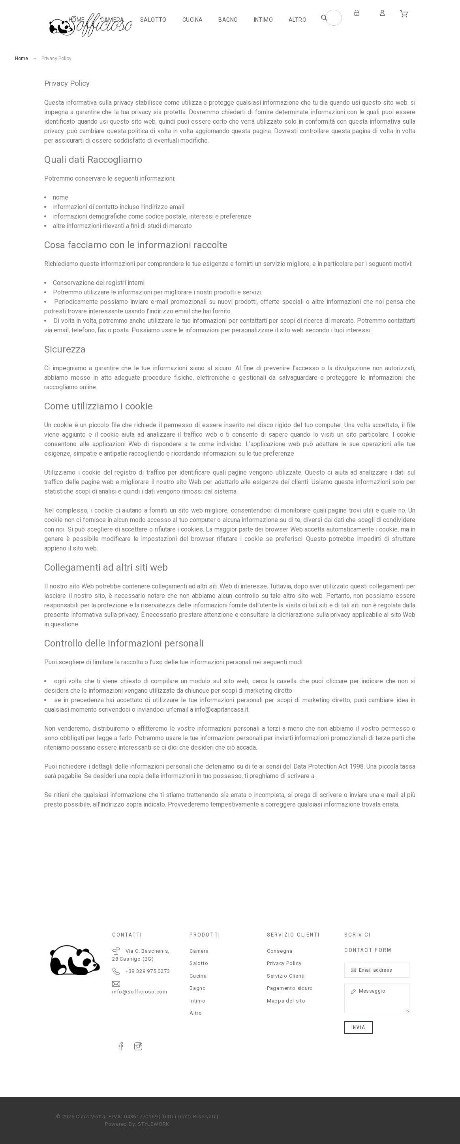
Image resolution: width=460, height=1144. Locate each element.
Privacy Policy (284, 963)
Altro (196, 1013)
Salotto (199, 963)
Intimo (198, 1001)
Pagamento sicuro (290, 988)
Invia (358, 1027)
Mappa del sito (286, 1001)
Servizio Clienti (286, 976)
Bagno (198, 988)
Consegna (280, 951)
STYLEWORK (153, 1124)
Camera (199, 951)
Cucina (198, 976)
